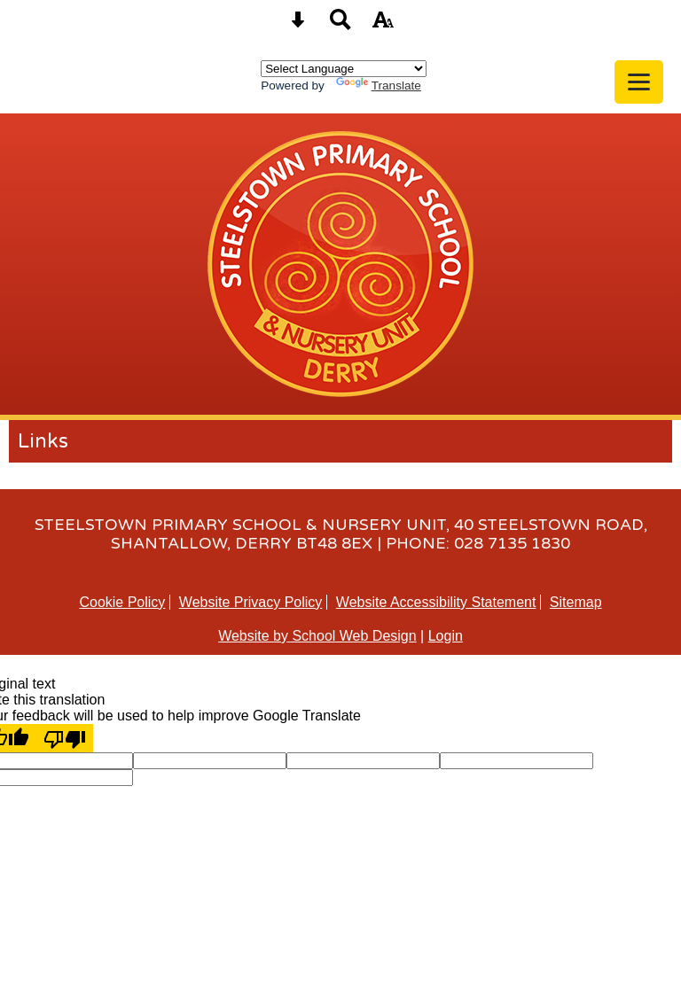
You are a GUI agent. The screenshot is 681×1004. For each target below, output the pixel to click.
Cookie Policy (122, 602)
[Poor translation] (64, 738)
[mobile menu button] (638, 82)
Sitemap (576, 602)
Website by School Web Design (317, 635)
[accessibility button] (383, 25)
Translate (378, 85)
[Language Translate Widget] (344, 68)
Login (445, 635)
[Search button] (340, 25)
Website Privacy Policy (251, 602)
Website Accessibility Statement (436, 602)
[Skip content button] (297, 25)
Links (43, 441)
